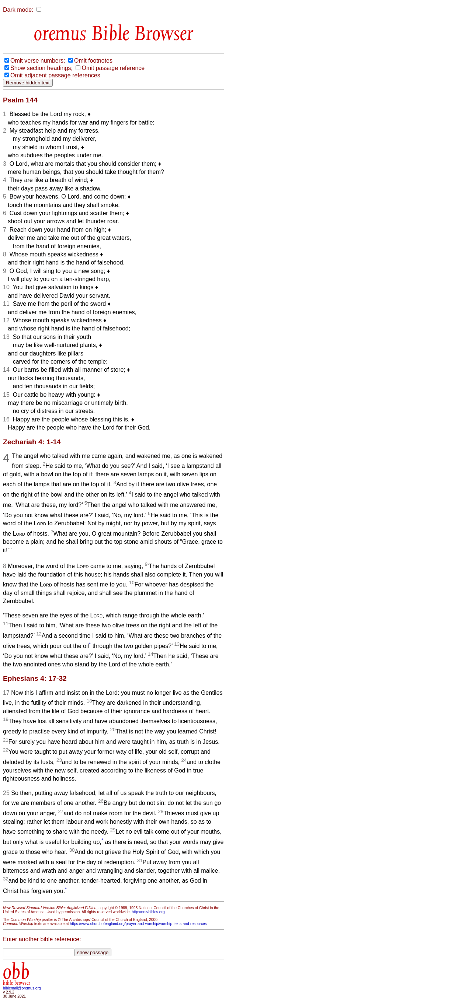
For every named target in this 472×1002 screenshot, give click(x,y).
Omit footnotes (93, 60)
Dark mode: (18, 10)
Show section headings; (41, 68)
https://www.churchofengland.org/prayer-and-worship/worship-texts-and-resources (138, 924)
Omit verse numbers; (37, 60)
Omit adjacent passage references (55, 75)
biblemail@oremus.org (22, 988)
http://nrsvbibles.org (148, 912)
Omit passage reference (113, 68)
